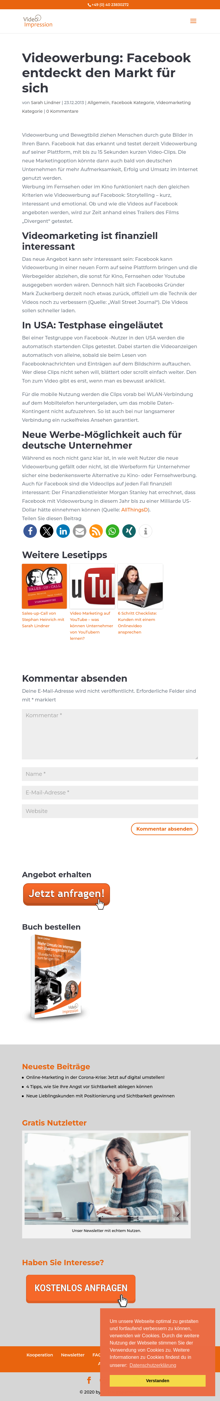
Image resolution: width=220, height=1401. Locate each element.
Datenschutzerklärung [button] (152, 1365)
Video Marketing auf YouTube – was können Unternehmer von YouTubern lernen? (91, 625)
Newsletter (73, 1355)
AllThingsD (134, 510)
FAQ (97, 1355)
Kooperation (39, 1355)
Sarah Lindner (46, 102)
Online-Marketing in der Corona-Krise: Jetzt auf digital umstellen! (95, 1077)
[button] (30, 531)
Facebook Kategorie (132, 102)
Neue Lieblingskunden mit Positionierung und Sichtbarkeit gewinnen (100, 1096)
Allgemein (98, 102)
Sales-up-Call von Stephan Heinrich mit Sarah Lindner (43, 619)
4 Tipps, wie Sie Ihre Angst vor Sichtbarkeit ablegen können (89, 1086)
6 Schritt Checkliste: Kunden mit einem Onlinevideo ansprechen (137, 622)
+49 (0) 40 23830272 (110, 4)
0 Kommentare (62, 111)
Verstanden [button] (157, 1380)
